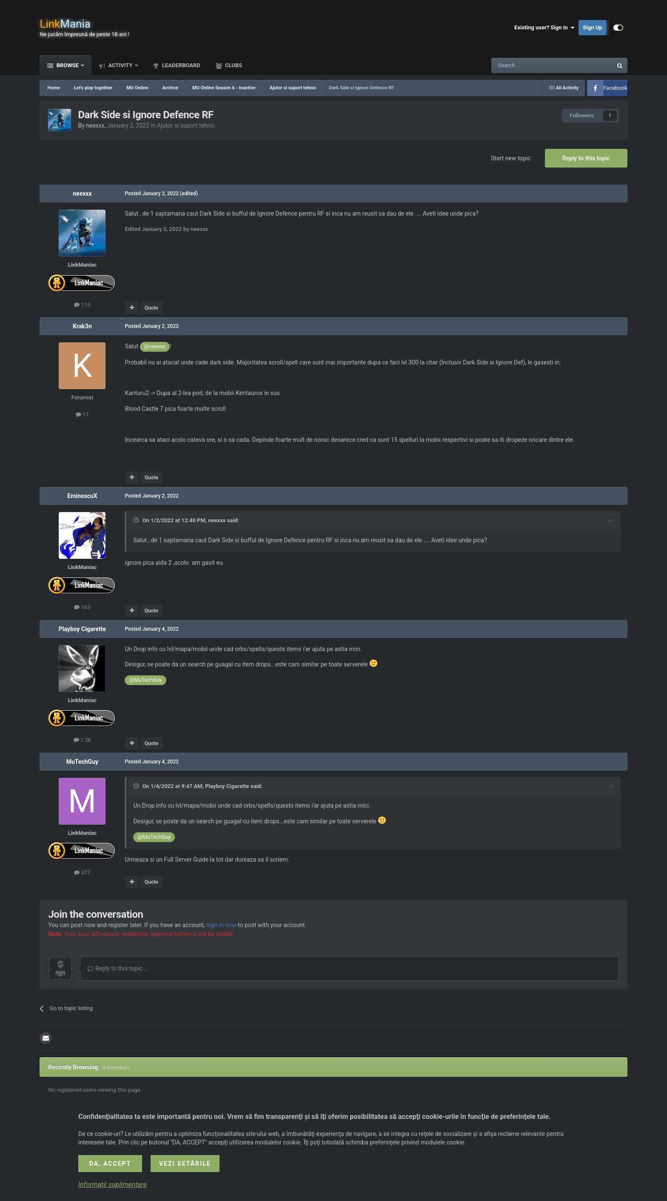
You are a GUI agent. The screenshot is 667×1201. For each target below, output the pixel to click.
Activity (120, 65)
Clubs (233, 65)
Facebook (615, 88)
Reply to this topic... (117, 968)
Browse (67, 65)
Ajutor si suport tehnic (186, 125)
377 (82, 872)
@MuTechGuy (145, 680)
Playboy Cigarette (82, 629)
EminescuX (82, 495)
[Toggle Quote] (137, 520)
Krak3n (82, 326)
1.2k (82, 740)
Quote (151, 308)
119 (82, 305)
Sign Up (592, 27)
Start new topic (511, 158)
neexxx (95, 125)
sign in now (221, 925)
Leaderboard (180, 65)
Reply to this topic (586, 158)
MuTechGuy (82, 761)
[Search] (531, 65)
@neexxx (154, 346)
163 (82, 607)
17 (82, 414)
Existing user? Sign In (544, 27)
